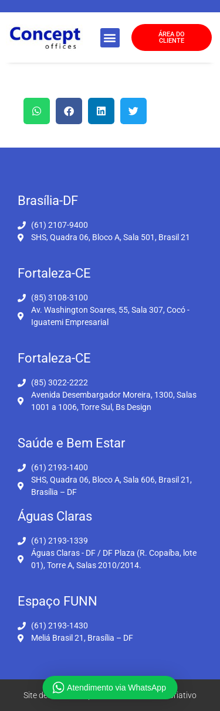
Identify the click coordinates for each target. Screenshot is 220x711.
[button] (110, 37)
